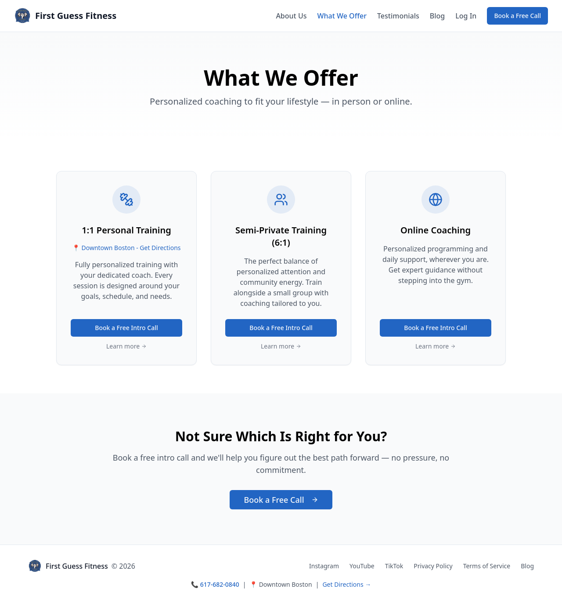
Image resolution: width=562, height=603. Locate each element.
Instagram (324, 566)
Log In (465, 16)
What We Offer (342, 16)
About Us (291, 16)
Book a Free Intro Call (126, 327)
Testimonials (398, 16)
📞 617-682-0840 (215, 584)
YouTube (362, 566)
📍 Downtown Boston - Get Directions (126, 247)
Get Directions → (346, 584)
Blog (437, 16)
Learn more (126, 346)
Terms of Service (487, 566)
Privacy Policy (433, 566)
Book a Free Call (517, 15)
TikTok (394, 566)
